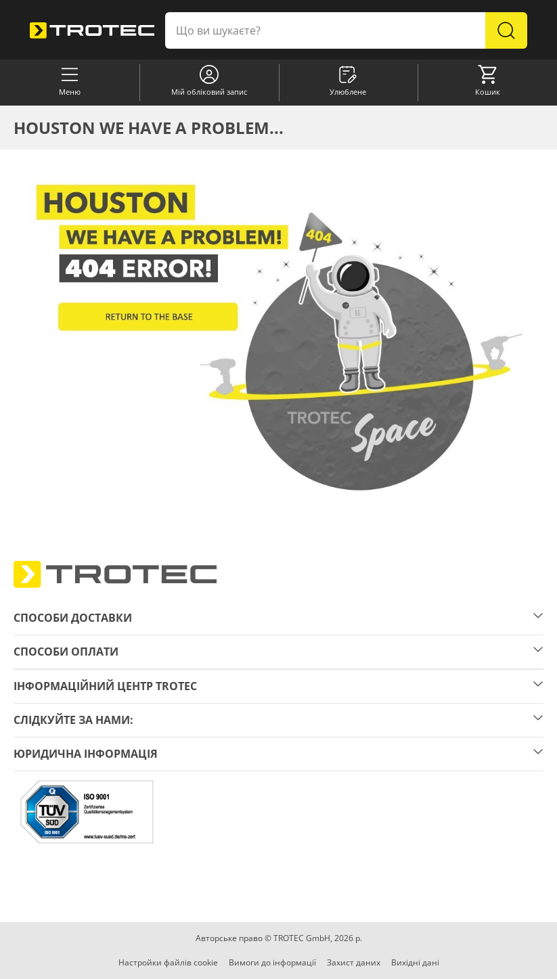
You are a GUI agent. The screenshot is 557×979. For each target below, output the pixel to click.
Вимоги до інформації (272, 962)
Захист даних (353, 962)
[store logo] (92, 30)
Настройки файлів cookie (168, 962)
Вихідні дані (415, 962)
